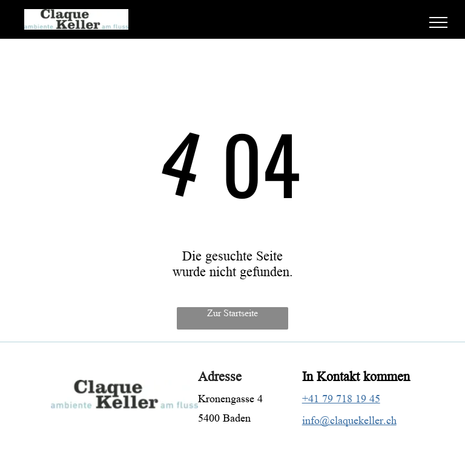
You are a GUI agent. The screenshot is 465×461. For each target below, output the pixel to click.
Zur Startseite (232, 313)
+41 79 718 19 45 (341, 399)
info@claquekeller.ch (349, 420)
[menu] (438, 22)
